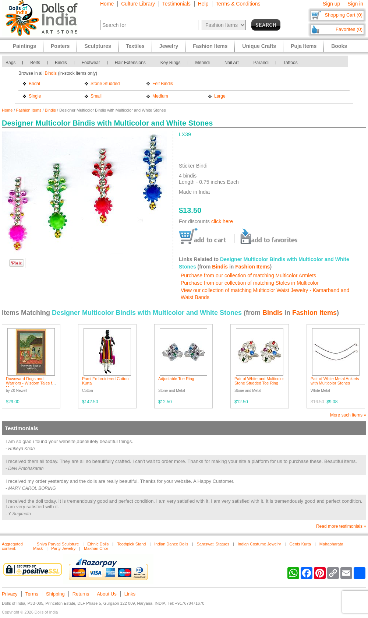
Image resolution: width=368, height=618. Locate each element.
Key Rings (170, 62)
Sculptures (97, 46)
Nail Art (231, 62)
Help (203, 4)
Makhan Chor (96, 548)
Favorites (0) (349, 29)
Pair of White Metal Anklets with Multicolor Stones (335, 380)
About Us (106, 594)
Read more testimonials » (341, 526)
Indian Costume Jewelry (259, 544)
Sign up (331, 4)
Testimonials (176, 4)
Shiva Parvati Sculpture (58, 544)
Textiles (135, 46)
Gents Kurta (300, 544)
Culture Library (138, 4)
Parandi (261, 62)
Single (35, 96)
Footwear (91, 62)
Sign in (355, 4)
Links (129, 594)
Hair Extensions (130, 62)
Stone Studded (105, 83)
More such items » (348, 415)
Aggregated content (12, 546)
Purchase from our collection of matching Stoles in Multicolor (250, 283)
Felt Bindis (162, 83)
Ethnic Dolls (98, 544)
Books (339, 46)
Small (96, 96)
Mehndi (202, 62)
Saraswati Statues (213, 544)
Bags (10, 62)
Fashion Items (29, 110)
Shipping (55, 594)
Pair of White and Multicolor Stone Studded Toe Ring (259, 380)
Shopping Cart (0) (343, 15)
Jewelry (168, 46)
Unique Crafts (259, 46)
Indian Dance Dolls (171, 544)
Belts (35, 62)
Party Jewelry (63, 548)
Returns (80, 594)
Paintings (24, 46)
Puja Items (303, 46)
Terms (31, 594)
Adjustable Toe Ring (176, 378)
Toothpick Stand (131, 544)
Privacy (10, 594)
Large (220, 96)
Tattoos (290, 62)
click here (222, 221)
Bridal (34, 83)
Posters (60, 46)
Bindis (61, 62)
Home (107, 4)
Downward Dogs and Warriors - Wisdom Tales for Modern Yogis (31, 383)
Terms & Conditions (238, 4)
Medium (160, 96)
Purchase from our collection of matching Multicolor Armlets (248, 275)
